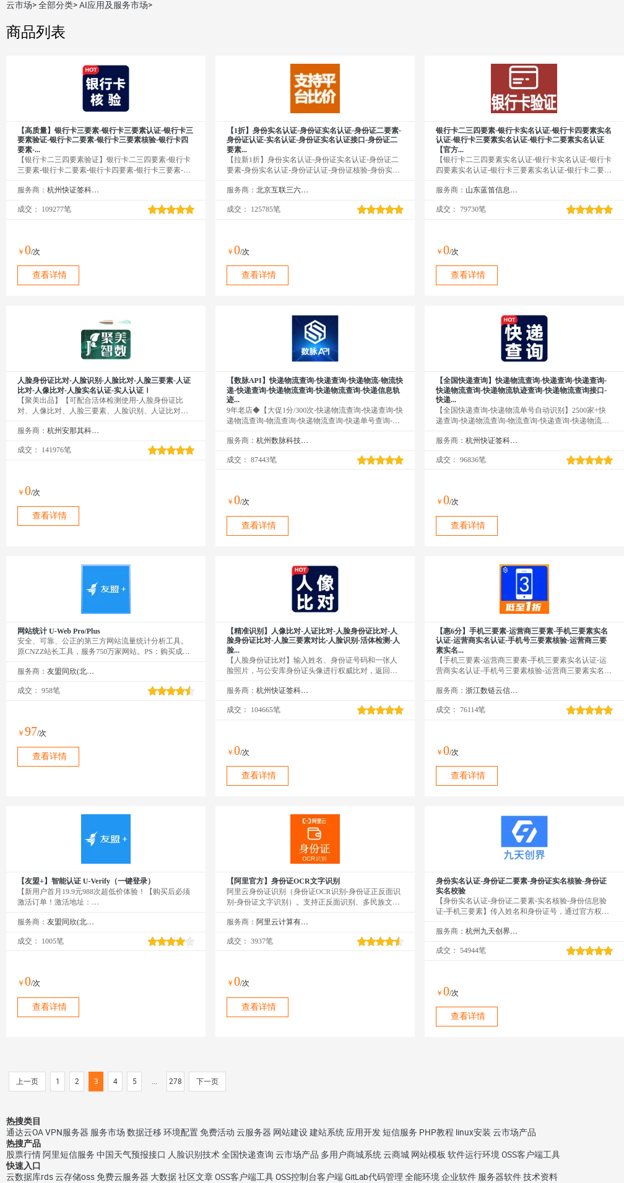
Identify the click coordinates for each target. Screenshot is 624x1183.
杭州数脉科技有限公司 (282, 440)
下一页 (207, 1081)
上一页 (27, 1081)
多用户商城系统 (351, 1154)
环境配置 (180, 1132)
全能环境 (422, 1177)
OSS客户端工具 (530, 1154)
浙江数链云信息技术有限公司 (492, 690)
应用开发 (363, 1132)
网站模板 (428, 1154)
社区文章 (195, 1177)
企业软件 (458, 1177)
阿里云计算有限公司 (282, 922)
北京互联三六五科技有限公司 (282, 190)
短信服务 (400, 1132)
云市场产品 (514, 1132)
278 (175, 1081)
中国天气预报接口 (131, 1154)
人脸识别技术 (194, 1154)
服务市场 (107, 1132)
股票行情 (23, 1154)
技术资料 (540, 1177)
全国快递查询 (248, 1154)
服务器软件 (499, 1177)
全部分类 (55, 5)
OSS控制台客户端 (309, 1177)
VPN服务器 (67, 1132)
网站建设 (290, 1132)
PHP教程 (436, 1132)
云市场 (19, 5)
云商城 (396, 1154)
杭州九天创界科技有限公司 (492, 931)
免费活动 (217, 1132)
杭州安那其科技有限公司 (73, 430)
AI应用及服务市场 (113, 5)
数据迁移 (144, 1132)
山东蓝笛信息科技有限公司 (492, 190)
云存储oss (75, 1177)
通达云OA (24, 1132)
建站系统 (327, 1132)
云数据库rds (29, 1177)
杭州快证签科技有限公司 (73, 190)
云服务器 (253, 1132)
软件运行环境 (474, 1154)
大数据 (163, 1177)
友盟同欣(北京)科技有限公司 (73, 671)
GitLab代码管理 (374, 1177)
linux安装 (473, 1132)
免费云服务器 (123, 1177)
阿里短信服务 (69, 1154)
